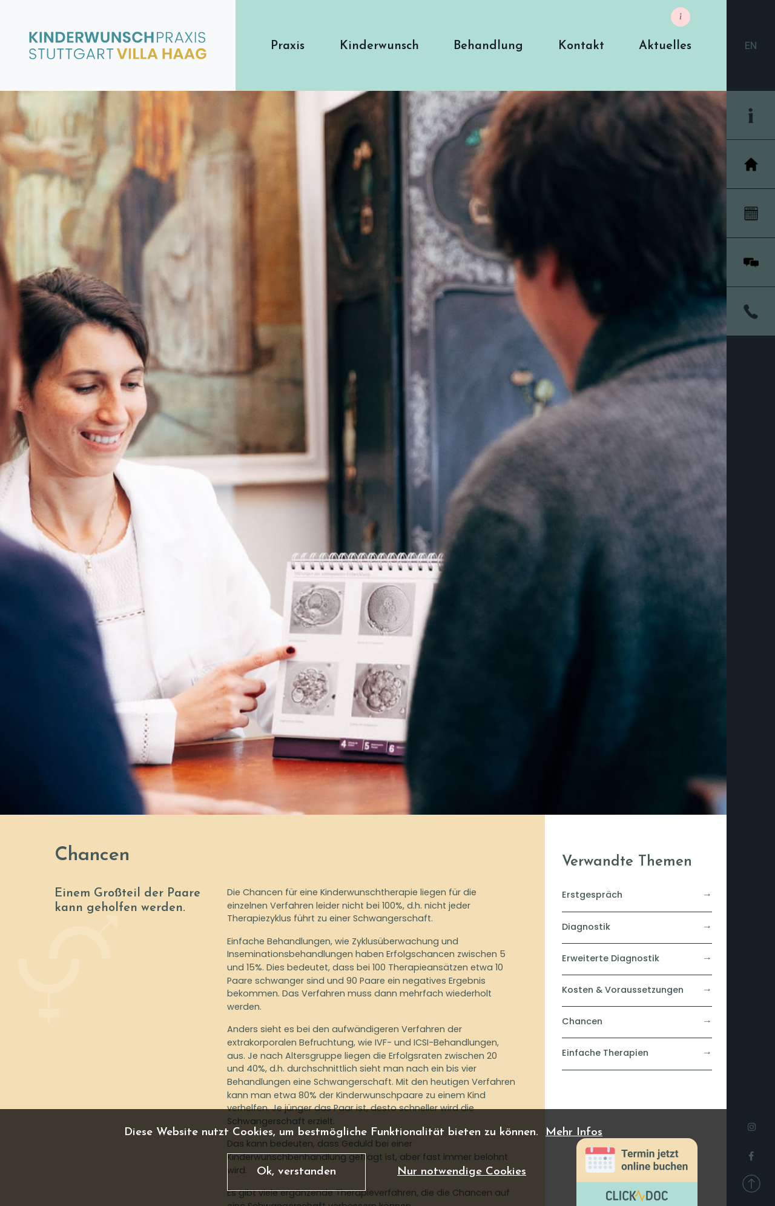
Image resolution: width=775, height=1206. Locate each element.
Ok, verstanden (296, 1172)
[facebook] (751, 1152)
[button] (288, 45)
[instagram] (752, 1123)
